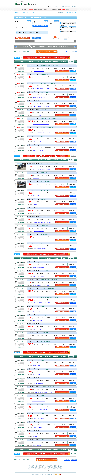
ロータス (45, 469)
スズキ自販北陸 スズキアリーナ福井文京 (41, 239)
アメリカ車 (38, 465)
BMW (61, 466)
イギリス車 (42, 465)
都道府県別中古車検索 (56, 9)
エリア (51, 21)
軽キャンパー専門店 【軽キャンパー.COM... (41, 169)
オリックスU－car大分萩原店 (39, 267)
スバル (34, 466)
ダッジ (51, 468)
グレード (17, 25)
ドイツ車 (35, 465)
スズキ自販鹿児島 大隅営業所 (40, 248)
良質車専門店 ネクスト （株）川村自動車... (42, 222)
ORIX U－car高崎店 (37, 365)
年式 (61, 29)
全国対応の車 (25, 32)
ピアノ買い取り (42, 474)
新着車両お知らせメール (38, 9)
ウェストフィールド (53, 469)
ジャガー (34, 469)
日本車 (23, 12)
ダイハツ (42, 466)
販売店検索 (67, 9)
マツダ (37, 466)
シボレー (56, 467)
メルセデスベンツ (48, 466)
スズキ (27, 12)
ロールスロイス (57, 468)
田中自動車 (35, 436)
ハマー (61, 467)
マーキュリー (40, 468)
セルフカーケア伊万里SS (39, 231)
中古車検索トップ (25, 9)
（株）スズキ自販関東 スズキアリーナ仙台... (42, 302)
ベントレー (61, 468)
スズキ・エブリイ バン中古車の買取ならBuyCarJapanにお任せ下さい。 (63, 6)
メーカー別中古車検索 (47, 9)
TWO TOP (35, 338)
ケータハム (57, 469)
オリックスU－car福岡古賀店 (39, 79)
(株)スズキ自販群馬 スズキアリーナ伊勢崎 (42, 132)
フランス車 (45, 465)
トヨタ (60, 465)
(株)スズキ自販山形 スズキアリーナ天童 (41, 88)
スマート (58, 466)
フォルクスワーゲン (45, 467)
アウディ (41, 467)
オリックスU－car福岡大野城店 (40, 418)
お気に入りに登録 (68, 12)
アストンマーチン (30, 469)
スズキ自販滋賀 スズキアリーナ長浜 (40, 276)
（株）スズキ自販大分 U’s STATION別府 (41, 106)
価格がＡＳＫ (32, 32)
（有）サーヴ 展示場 (37, 141)
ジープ (54, 468)
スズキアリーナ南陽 (37, 115)
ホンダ (30, 466)
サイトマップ (73, 12)
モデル (33, 21)
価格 (61, 21)
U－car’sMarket (36, 178)
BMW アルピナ (34, 467)
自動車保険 (63, 9)
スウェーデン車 (53, 465)
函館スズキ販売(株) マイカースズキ (40, 320)
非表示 (19, 32)
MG (47, 469)
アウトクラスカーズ (37, 213)
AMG (52, 466)
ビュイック (29, 468)
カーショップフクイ (37, 311)
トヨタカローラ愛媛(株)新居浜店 (40, 409)
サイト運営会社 (32, 474)
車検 (51, 474)
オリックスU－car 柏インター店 (38, 401)
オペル (49, 467)
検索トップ (30, 465)
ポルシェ (38, 467)
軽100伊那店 (35, 204)
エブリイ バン (32, 12)
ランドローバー (38, 469)
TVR (49, 469)
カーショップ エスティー (38, 150)
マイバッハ (55, 466)
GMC (59, 467)
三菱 (32, 466)
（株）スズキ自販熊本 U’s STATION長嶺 (41, 124)
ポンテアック (44, 468)
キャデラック (53, 467)
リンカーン (33, 468)
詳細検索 (25, 40)
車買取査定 (31, 9)
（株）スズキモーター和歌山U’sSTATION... (43, 392)
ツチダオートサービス (37, 427)
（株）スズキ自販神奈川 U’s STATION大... (42, 294)
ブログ (45, 474)
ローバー (42, 469)
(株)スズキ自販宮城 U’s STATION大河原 (41, 285)
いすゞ (45, 466)
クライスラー (48, 468)
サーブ (45, 471)
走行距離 (62, 25)
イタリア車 (49, 465)
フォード (36, 468)
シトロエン (61, 469)
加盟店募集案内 (37, 474)
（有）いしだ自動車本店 (38, 383)
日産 (61, 465)
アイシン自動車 (36, 195)
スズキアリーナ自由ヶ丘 (39, 71)
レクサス (57, 465)
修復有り (37, 32)
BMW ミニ (30, 467)
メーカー (17, 21)
